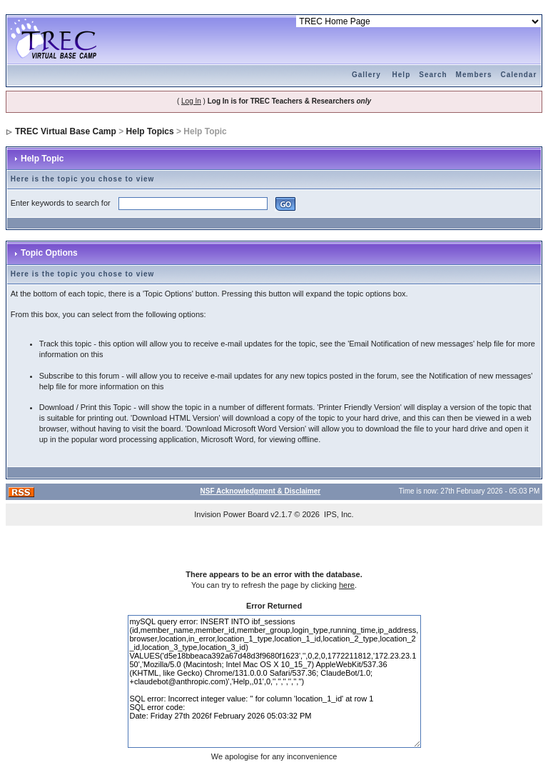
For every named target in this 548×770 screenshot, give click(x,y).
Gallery (366, 75)
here (347, 585)
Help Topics (150, 131)
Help (401, 75)
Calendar (519, 75)
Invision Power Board (231, 514)
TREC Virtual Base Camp (65, 131)
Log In (191, 101)
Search (433, 75)
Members (474, 75)
